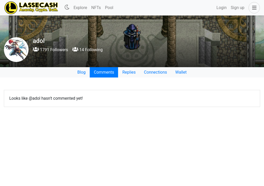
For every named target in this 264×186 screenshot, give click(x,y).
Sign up (237, 7)
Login (222, 7)
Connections (155, 72)
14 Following (87, 49)
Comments (104, 72)
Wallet (181, 72)
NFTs (96, 7)
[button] (253, 7)
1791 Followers (50, 49)
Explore (80, 7)
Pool (109, 7)
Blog (81, 72)
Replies (129, 72)
